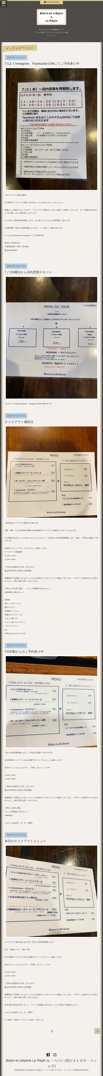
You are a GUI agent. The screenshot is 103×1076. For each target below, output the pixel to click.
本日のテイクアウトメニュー (25, 841)
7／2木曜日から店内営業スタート (28, 272)
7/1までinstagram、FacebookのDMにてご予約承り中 (42, 63)
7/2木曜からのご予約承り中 (24, 651)
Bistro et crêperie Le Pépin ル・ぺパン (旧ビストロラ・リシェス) (46, 1070)
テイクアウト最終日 (19, 422)
